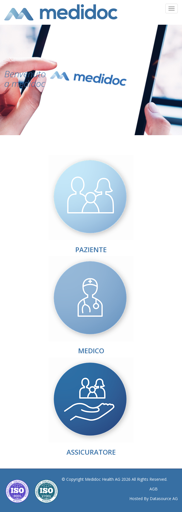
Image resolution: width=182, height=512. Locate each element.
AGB (153, 489)
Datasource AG (164, 498)
